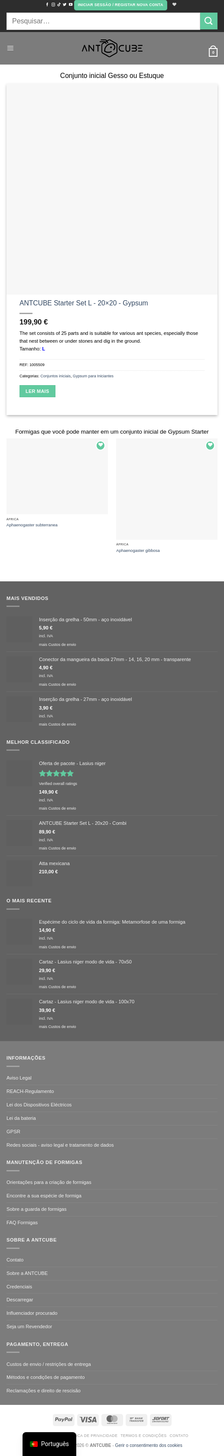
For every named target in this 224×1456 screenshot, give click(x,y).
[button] (120, 5)
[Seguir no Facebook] (47, 5)
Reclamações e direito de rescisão (43, 1390)
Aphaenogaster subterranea (32, 524)
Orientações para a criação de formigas (48, 1182)
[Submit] (209, 21)
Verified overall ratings (58, 784)
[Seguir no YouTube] (70, 5)
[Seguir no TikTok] (59, 5)
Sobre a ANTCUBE (27, 1273)
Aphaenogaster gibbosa (138, 550)
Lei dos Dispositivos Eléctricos (38, 1104)
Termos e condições (143, 1435)
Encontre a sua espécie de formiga (43, 1195)
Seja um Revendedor (29, 1326)
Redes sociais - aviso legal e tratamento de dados (60, 1145)
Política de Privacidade (91, 1435)
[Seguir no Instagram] (53, 5)
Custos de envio (62, 644)
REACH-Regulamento (30, 1091)
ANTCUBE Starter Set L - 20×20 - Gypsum (83, 303)
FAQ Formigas (22, 1222)
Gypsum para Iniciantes (93, 376)
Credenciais (19, 1286)
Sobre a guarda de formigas (36, 1209)
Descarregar (19, 1299)
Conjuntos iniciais (55, 376)
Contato (14, 1259)
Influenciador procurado (32, 1313)
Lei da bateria (21, 1118)
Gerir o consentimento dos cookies (148, 1445)
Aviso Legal (19, 1077)
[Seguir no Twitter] (64, 5)
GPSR (13, 1131)
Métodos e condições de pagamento (45, 1377)
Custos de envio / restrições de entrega (48, 1364)
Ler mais (37, 391)
